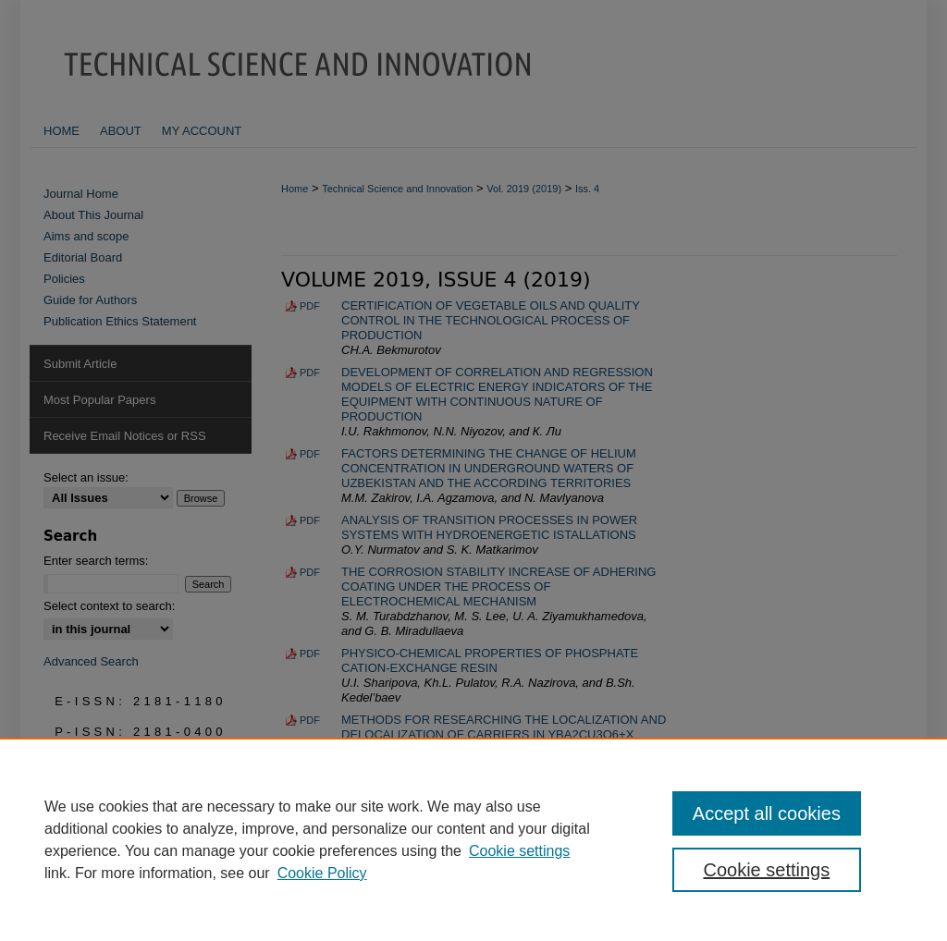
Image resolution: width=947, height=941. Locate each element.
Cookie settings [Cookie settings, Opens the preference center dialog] (766, 870)
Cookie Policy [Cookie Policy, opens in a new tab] (322, 873)
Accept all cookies (767, 813)
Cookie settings (519, 851)
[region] (473, 839)
